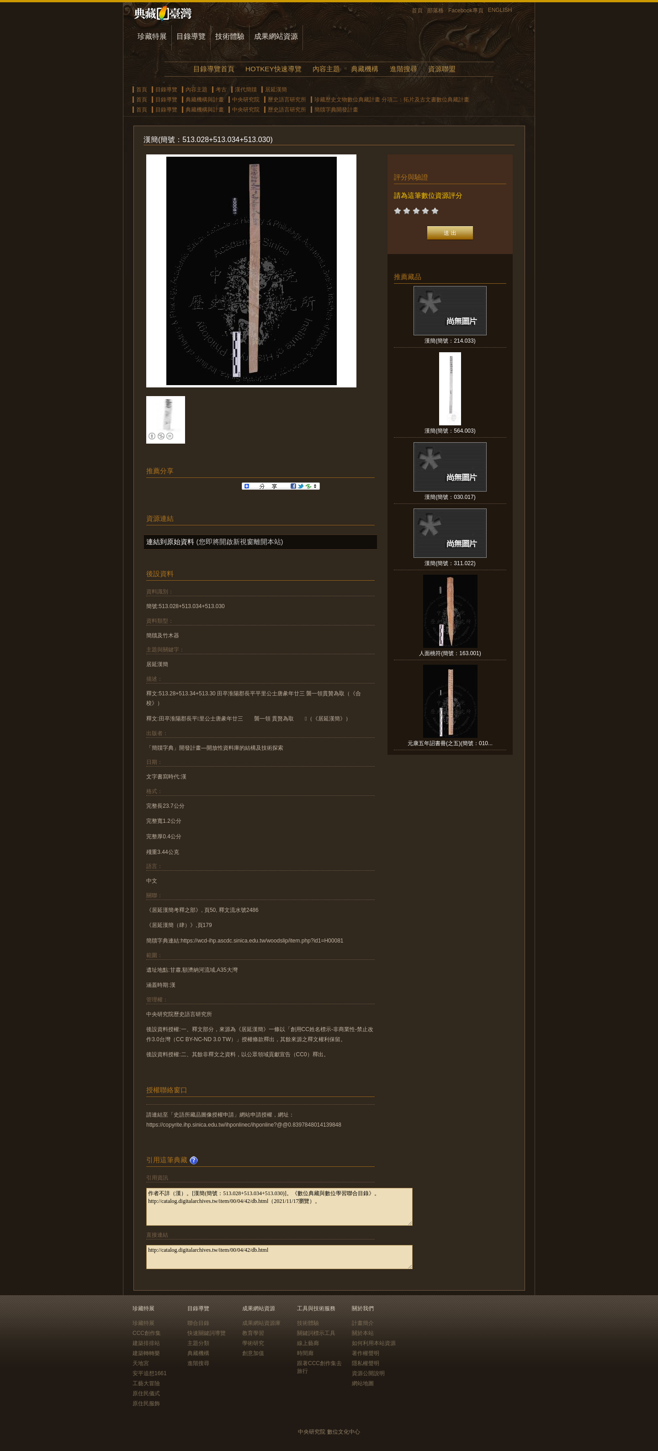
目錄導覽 (191, 36)
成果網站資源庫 (261, 1323)
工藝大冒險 (146, 1383)
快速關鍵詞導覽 (206, 1333)
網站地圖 (363, 1383)
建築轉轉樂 (146, 1353)
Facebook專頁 (465, 10)
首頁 (417, 10)
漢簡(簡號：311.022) (450, 563)
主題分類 (198, 1343)
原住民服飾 (146, 1403)
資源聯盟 (442, 69)
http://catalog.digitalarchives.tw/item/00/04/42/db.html (279, 1257)
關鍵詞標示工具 (316, 1333)
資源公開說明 (368, 1373)
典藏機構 (364, 69)
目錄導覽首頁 (213, 69)
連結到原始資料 (170, 541)
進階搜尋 (403, 69)
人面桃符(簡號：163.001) (450, 653)
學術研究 (253, 1343)
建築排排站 (146, 1343)
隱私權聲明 (365, 1363)
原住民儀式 (146, 1393)
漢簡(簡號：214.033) (450, 341)
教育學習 (253, 1333)
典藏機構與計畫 (205, 99)
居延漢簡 (276, 89)
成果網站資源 (276, 36)
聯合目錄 (198, 1323)
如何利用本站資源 (374, 1343)
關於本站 (363, 1333)
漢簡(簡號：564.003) (450, 431)
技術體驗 (229, 36)
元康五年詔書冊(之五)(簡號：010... (450, 743)
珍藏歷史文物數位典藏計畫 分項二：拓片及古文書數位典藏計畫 (391, 99)
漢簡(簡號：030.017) (450, 497)
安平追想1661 (150, 1373)
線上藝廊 (308, 1343)
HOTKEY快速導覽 (273, 69)
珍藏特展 (152, 36)
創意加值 (253, 1353)
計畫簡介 (363, 1323)
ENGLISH (500, 10)
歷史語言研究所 (287, 99)
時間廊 (305, 1353)
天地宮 (141, 1363)
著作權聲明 (365, 1353)
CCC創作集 (147, 1333)
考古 (221, 89)
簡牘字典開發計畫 (336, 109)
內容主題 (326, 69)
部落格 (435, 10)
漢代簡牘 (246, 89)
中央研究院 (246, 99)
